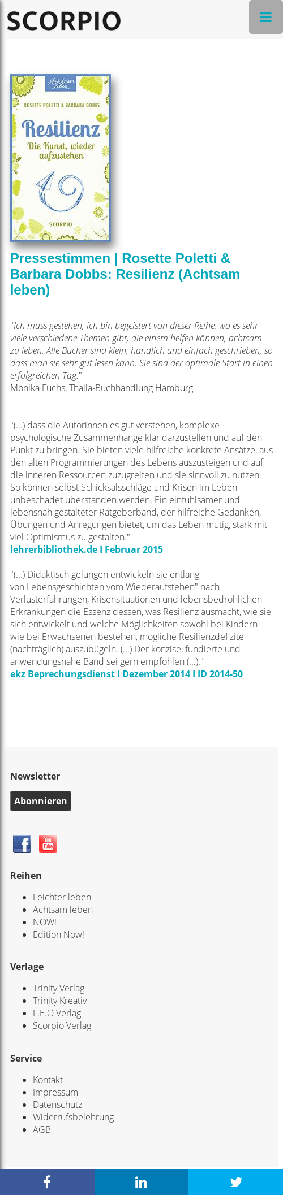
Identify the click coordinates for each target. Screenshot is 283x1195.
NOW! (45, 922)
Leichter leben (62, 897)
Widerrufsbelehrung (73, 1117)
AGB (42, 1129)
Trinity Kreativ (60, 1000)
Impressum (55, 1092)
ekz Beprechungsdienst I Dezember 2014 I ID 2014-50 (126, 674)
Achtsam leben (63, 909)
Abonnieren (40, 801)
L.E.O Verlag (57, 1013)
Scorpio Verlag (62, 1025)
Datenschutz (57, 1104)
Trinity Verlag (58, 988)
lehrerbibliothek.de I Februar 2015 (86, 549)
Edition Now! (58, 934)
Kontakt (48, 1079)
